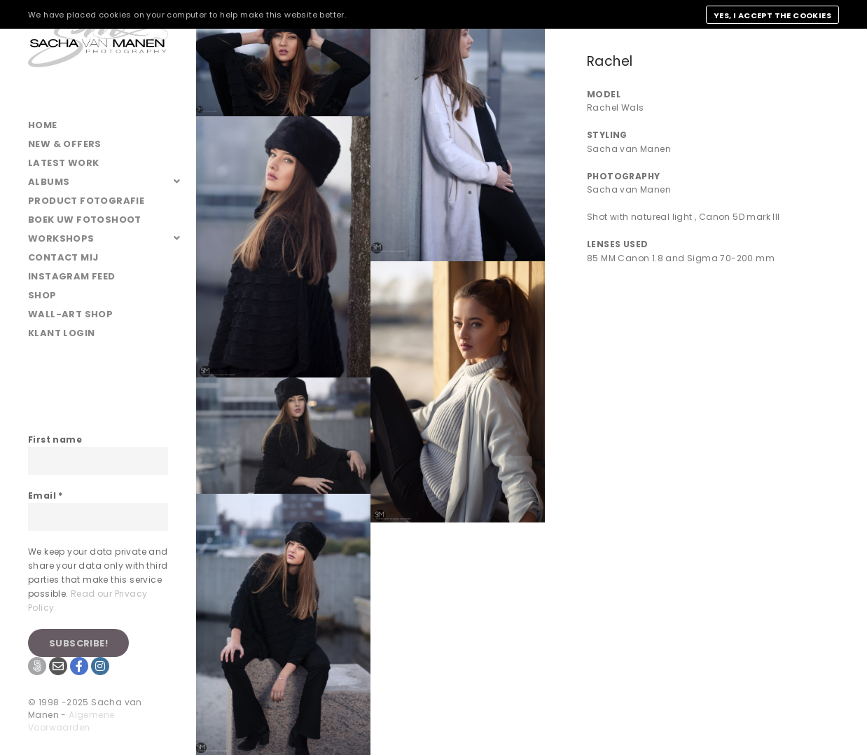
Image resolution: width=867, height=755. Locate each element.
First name (55, 439)
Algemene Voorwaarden (71, 721)
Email (45, 495)
